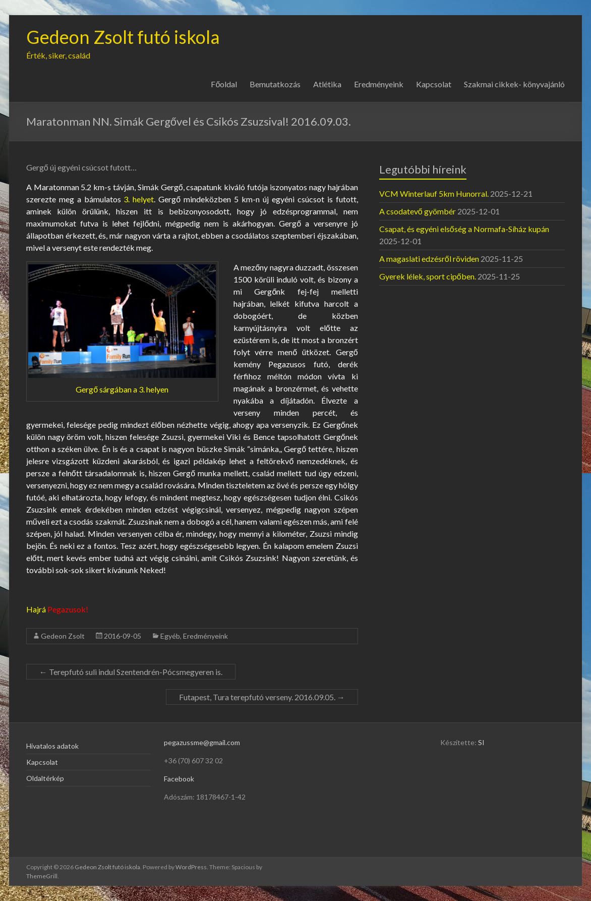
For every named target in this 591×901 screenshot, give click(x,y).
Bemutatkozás (275, 84)
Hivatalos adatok (52, 746)
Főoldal (224, 84)
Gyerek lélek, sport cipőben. (427, 276)
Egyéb (170, 636)
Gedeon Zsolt (63, 636)
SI (481, 742)
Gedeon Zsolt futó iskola (123, 37)
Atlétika (327, 84)
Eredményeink (378, 84)
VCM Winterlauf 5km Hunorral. (434, 193)
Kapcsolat (433, 84)
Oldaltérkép (45, 778)
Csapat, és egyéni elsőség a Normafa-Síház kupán (464, 229)
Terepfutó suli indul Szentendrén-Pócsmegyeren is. (130, 672)
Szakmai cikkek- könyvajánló (514, 84)
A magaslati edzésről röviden (429, 258)
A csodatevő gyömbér (417, 211)
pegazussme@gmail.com (202, 742)
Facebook (179, 778)
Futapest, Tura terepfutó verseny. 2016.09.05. (262, 697)
